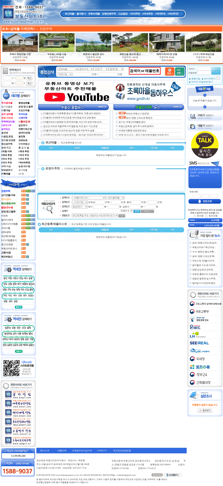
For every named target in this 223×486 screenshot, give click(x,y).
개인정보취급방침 (122, 450)
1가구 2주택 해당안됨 (203, 54)
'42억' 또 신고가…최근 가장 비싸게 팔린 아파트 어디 (143, 135)
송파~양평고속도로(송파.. (205, 243)
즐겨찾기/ (81, 13)
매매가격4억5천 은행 (166, 54)
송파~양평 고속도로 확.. (204, 256)
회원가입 (196, 78)
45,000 (22, 60)
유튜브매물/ (94, 13)
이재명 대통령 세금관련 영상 (132, 130)
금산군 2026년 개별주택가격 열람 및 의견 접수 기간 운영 (69, 126)
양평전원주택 (109, 13)
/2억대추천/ (147, 13)
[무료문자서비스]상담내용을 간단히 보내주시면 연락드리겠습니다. (205, 177)
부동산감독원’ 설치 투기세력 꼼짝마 (136, 126)
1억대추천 (135, 13)
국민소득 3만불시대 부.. (203, 260)
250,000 (95, 60)
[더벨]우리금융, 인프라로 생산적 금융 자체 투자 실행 (67, 130)
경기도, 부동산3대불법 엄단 (131, 122)
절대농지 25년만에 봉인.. (204, 283)
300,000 (132, 60)
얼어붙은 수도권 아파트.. (204, 265)
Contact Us (102, 450)
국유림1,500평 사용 (56, 54)
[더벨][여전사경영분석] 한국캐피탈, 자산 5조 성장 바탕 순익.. (71, 122)
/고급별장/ (123, 13)
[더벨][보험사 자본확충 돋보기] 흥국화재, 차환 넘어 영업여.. (71, 113)
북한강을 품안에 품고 (130, 54)
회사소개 (44, 450)
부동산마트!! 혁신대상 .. (204, 247)
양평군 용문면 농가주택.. (204, 278)
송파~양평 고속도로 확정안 (135, 118)
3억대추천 (160, 13)
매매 (17, 60)
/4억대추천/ (173, 13)
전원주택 (20, 57)
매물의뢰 (62, 450)
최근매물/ (70, 13)
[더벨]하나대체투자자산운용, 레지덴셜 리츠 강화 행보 (68, 117)
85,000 (59, 60)
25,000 (206, 60)
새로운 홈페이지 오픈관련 (205, 274)
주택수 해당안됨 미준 (20, 54)
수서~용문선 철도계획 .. (204, 251)
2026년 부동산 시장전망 (133, 113)
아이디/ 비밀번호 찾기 (202, 82)
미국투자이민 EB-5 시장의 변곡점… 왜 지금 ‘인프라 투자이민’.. (72, 135)
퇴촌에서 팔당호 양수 (93, 54)
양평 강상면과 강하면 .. (203, 269)
